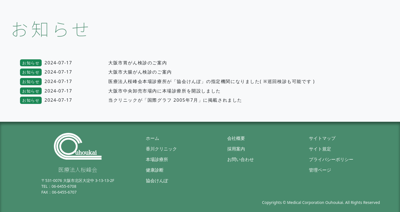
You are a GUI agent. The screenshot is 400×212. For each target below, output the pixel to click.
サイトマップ (322, 138)
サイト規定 (320, 149)
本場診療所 (157, 159)
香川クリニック (161, 149)
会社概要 (236, 138)
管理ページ (320, 170)
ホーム (152, 138)
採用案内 (236, 149)
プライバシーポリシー (331, 159)
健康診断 (155, 170)
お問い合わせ (240, 159)
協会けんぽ (157, 180)
